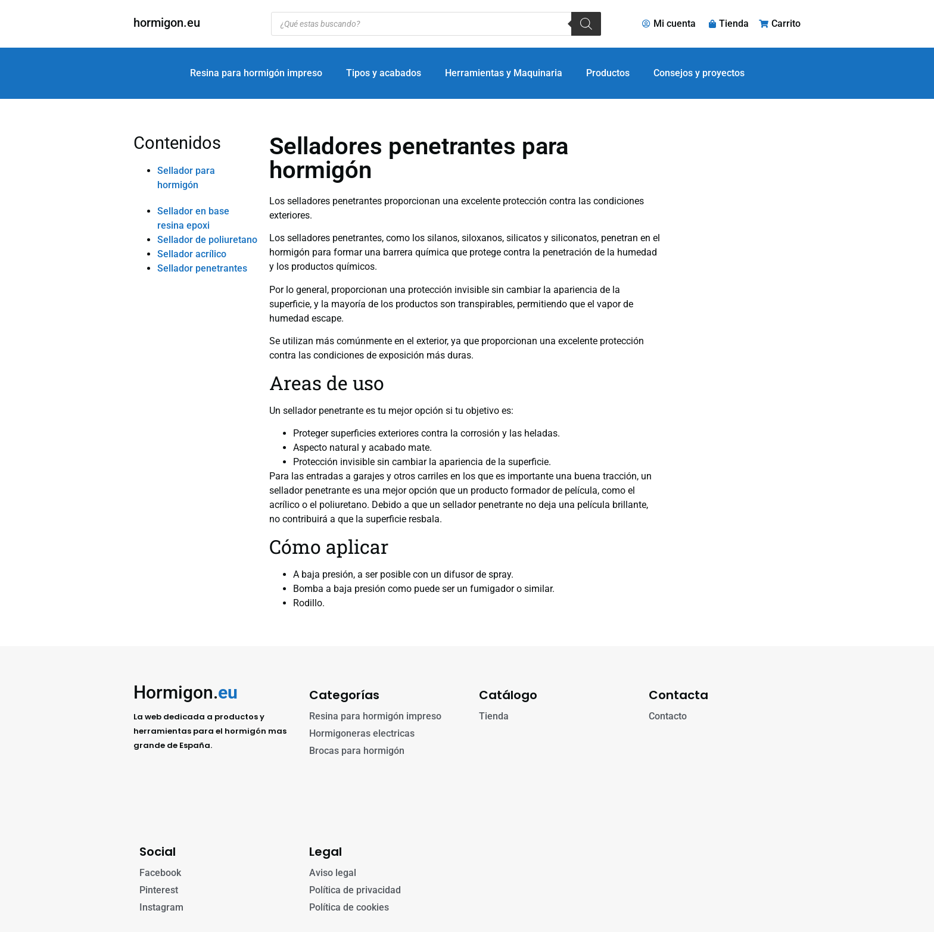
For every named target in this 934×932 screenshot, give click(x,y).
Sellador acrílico (191, 254)
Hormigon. (185, 692)
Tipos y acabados (383, 73)
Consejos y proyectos (699, 73)
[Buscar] (586, 24)
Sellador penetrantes (202, 268)
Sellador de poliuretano (207, 239)
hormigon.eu (166, 22)
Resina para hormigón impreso (256, 73)
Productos (608, 73)
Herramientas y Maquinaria (503, 73)
